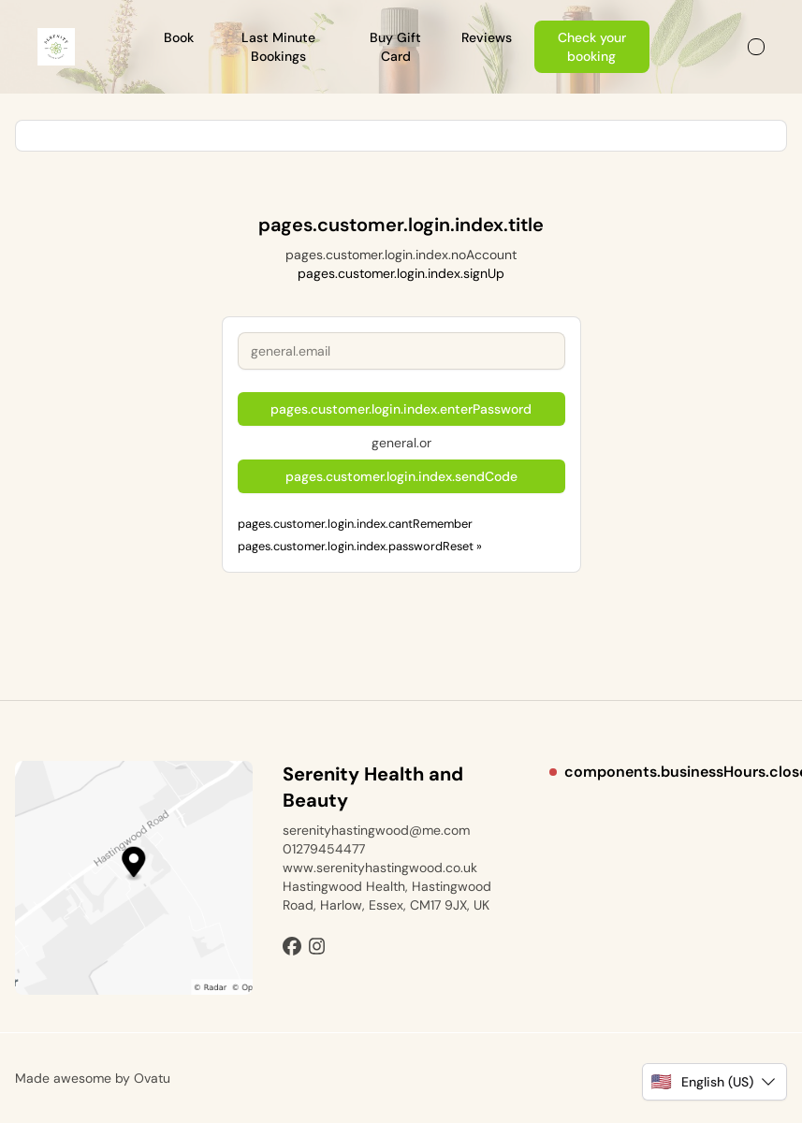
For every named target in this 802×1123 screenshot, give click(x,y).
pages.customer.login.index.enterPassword (401, 409)
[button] (714, 1082)
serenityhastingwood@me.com (376, 830)
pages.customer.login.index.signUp (401, 273)
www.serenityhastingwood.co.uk (380, 867)
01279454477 (324, 848)
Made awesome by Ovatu (92, 1078)
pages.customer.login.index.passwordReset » (360, 546)
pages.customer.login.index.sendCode (401, 476)
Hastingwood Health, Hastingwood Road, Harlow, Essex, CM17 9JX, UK (387, 895)
